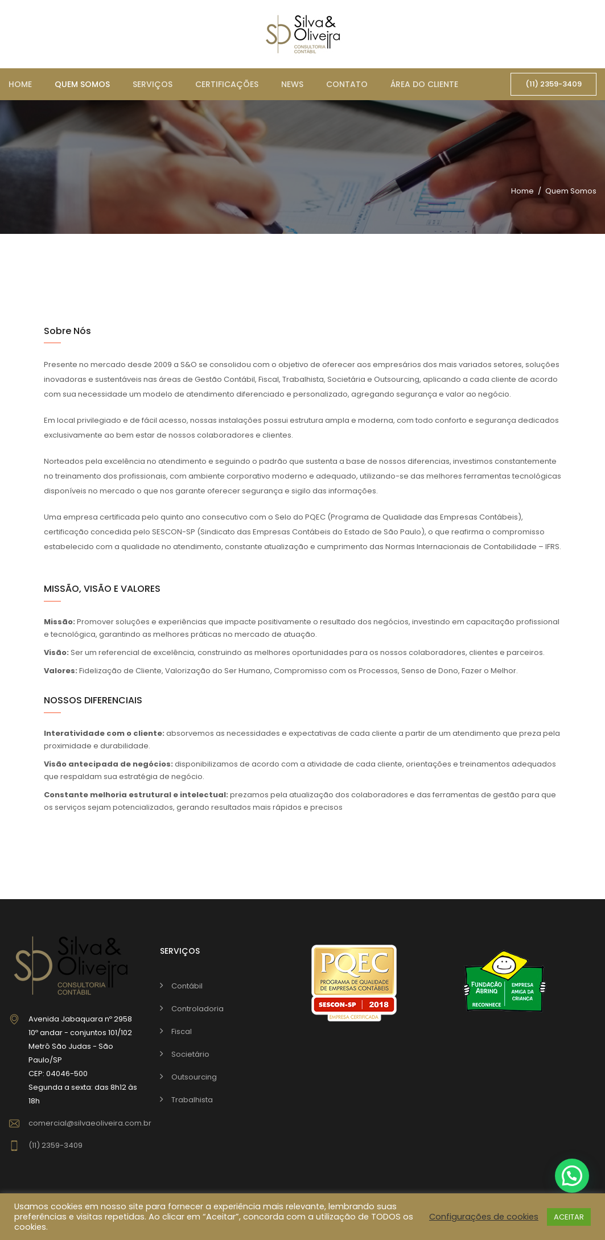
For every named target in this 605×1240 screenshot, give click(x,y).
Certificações (226, 84)
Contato (347, 84)
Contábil (187, 986)
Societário (190, 1054)
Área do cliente (424, 84)
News (292, 84)
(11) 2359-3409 (553, 84)
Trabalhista (192, 1099)
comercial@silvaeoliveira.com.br (89, 1123)
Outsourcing (194, 1077)
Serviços (152, 84)
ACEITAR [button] (569, 1217)
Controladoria (197, 1008)
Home (20, 84)
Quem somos (82, 84)
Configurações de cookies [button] (483, 1217)
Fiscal (181, 1031)
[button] (572, 1176)
